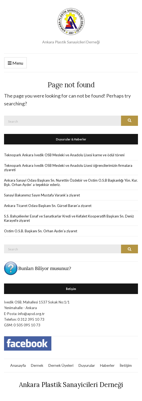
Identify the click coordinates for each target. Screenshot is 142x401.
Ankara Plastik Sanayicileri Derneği (71, 385)
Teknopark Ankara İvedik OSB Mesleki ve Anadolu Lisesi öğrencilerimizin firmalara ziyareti (68, 167)
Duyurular (87, 365)
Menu (15, 63)
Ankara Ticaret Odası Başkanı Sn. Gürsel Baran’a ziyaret (47, 205)
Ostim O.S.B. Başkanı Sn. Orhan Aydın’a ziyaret (40, 231)
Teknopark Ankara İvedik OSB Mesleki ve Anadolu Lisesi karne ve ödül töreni (64, 155)
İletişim (126, 365)
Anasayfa (18, 365)
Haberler (107, 365)
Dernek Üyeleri (60, 365)
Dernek (37, 365)
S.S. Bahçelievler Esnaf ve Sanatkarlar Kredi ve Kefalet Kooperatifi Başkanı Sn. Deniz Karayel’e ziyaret (69, 218)
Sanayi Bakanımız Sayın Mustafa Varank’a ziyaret (42, 195)
